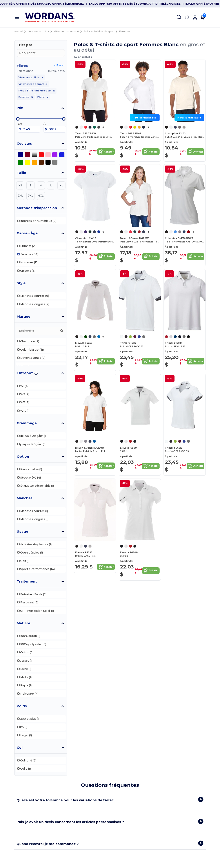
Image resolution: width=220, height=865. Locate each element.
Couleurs (24, 144)
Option (23, 456)
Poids (22, 706)
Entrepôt (25, 373)
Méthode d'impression (37, 208)
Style (21, 283)
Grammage (27, 423)
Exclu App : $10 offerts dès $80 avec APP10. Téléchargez (47, 3)
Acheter (106, 151)
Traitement (27, 581)
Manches (25, 498)
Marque (23, 316)
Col (19, 747)
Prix (20, 108)
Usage (22, 531)
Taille (21, 173)
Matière (23, 623)
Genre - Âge (27, 233)
